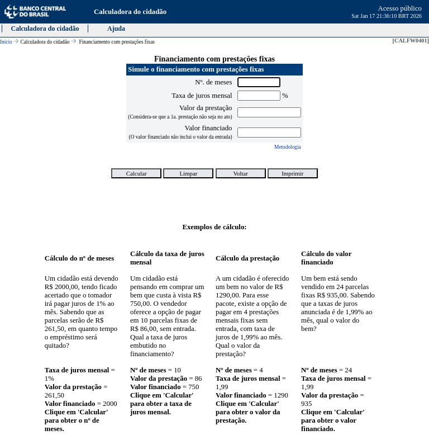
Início (6, 42)
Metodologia (287, 147)
